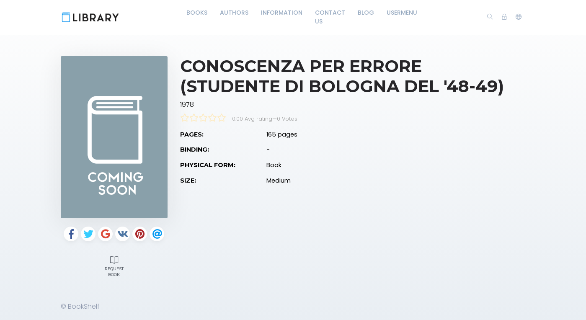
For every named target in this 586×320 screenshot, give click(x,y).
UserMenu (402, 12)
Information (281, 12)
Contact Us (330, 17)
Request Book (114, 265)
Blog (366, 12)
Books (196, 12)
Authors (234, 12)
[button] (518, 17)
